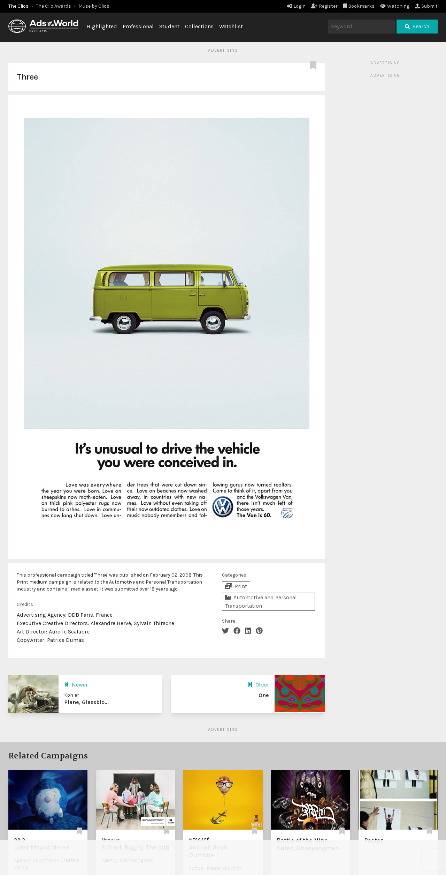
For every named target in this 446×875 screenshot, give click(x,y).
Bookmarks (359, 6)
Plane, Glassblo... (86, 702)
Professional (138, 26)
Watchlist (231, 26)
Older (258, 684)
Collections (199, 26)
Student (169, 26)
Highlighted (101, 26)
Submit (426, 6)
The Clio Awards (53, 6)
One (264, 695)
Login (296, 6)
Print (236, 586)
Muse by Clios (93, 6)
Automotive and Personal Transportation (261, 601)
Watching (394, 6)
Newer (76, 684)
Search (417, 26)
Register (324, 6)
